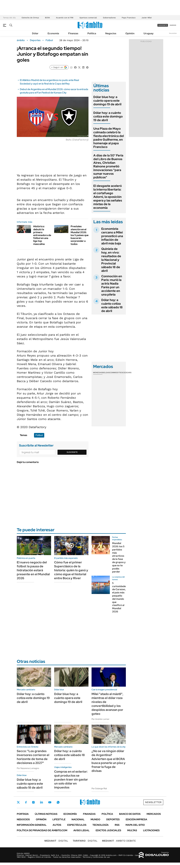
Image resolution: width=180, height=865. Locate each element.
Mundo (95, 819)
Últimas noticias (46, 814)
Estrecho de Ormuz (30, 18)
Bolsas (106, 372)
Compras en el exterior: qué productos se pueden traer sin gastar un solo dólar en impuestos (71, 779)
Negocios (110, 33)
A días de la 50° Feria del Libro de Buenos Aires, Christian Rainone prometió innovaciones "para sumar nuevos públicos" (108, 166)
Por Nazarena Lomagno (28, 768)
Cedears (127, 372)
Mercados (154, 814)
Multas (132, 830)
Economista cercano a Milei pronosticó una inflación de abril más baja (112, 236)
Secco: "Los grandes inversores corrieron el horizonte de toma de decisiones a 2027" (33, 757)
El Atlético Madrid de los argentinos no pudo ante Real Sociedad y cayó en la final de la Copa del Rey (49, 82)
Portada (23, 814)
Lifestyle (58, 819)
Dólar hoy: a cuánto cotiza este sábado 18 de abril (112, 305)
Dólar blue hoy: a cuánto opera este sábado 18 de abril (30, 784)
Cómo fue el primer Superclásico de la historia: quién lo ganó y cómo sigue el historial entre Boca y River (71, 570)
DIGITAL (56, 840)
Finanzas (73, 33)
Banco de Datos (129, 814)
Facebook (26, 802)
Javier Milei (147, 18)
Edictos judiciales (108, 830)
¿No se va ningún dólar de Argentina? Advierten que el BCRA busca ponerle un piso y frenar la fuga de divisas (109, 761)
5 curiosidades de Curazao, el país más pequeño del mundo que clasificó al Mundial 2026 (119, 597)
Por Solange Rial (99, 788)
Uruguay (148, 33)
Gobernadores (109, 18)
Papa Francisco (128, 18)
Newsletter (173, 33)
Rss (117, 824)
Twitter (18, 802)
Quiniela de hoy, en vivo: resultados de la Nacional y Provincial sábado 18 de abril (111, 260)
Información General (32, 824)
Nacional (78, 819)
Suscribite (72, 452)
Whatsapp (58, 802)
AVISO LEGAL (81, 830)
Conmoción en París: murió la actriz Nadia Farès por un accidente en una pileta (111, 285)
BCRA (47, 18)
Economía (53, 33)
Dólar (35, 33)
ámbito (21, 40)
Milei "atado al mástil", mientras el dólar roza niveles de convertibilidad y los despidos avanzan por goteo (107, 704)
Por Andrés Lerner (100, 719)
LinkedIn (41, 802)
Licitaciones (151, 830)
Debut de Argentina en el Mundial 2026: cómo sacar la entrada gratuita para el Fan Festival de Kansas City (54, 91)
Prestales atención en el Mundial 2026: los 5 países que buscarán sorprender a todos (79, 235)
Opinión (129, 33)
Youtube (49, 802)
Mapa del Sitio (135, 824)
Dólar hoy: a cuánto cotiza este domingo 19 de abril (108, 116)
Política (91, 33)
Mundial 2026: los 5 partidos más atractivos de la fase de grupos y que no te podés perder (119, 557)
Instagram (33, 802)
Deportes (35, 40)
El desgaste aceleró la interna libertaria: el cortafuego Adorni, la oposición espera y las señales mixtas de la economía (107, 197)
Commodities (116, 372)
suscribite (162, 25)
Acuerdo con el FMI (64, 18)
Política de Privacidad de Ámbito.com (42, 830)
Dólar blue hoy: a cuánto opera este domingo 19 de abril (107, 100)
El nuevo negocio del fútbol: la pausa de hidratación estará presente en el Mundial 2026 (33, 570)
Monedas (97, 372)
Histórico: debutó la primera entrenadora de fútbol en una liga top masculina (42, 235)
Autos (57, 824)
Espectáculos (76, 824)
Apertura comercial (88, 18)
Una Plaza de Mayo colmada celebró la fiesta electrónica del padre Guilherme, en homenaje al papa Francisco (108, 138)
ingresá (173, 25)
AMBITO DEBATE (119, 840)
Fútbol (49, 40)
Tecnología (100, 824)
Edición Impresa (136, 819)
